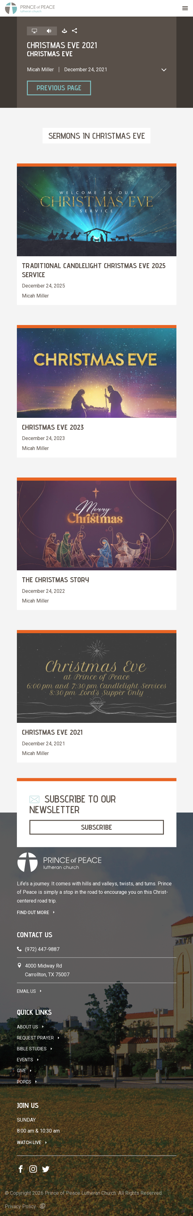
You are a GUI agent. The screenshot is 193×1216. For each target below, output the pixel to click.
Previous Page (59, 87)
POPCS (24, 1081)
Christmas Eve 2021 (52, 732)
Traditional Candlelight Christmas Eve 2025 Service (93, 270)
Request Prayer (35, 1037)
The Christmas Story (55, 579)
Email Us (26, 991)
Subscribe (96, 827)
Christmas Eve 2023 (53, 427)
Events (25, 1059)
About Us (27, 1026)
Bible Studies (32, 1048)
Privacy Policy (20, 1206)
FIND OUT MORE (33, 912)
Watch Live (29, 1142)
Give (21, 1070)
